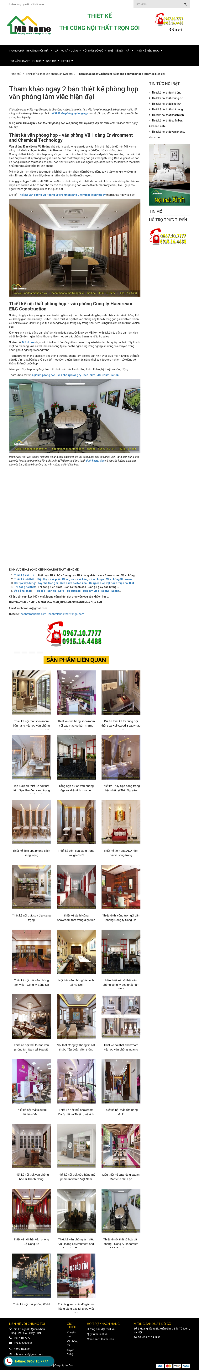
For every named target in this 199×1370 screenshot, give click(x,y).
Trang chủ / (17, 73)
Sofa (61, 590)
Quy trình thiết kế (97, 1334)
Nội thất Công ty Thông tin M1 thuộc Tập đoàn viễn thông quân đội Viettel (76, 1049)
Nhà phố (55, 579)
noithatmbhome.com (33, 613)
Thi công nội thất (37, 50)
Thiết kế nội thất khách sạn (168, 114)
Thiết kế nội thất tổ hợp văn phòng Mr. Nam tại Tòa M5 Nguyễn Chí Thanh (31, 1049)
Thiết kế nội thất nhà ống (166, 92)
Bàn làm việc (91, 590)
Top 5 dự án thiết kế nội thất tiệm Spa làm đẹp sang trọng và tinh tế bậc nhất (31, 790)
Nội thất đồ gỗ (93, 50)
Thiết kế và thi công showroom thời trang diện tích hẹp (76, 920)
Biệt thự (42, 579)
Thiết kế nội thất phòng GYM (31, 1304)
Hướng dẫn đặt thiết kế (101, 1329)
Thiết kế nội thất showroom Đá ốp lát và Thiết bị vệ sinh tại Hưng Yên (76, 1114)
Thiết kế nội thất (119, 50)
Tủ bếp (40, 590)
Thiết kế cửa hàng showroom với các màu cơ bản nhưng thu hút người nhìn (76, 725)
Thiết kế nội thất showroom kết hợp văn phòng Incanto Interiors (121, 1049)
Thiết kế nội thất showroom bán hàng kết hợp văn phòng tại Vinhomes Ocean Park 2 (31, 725)
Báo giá (51, 61)
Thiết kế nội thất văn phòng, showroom (49, 73)
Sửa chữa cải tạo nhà (73, 583)
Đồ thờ (115, 590)
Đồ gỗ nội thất (22, 590)
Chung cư (68, 579)
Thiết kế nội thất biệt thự (166, 103)
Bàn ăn (51, 590)
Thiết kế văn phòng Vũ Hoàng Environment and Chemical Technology (62, 194)
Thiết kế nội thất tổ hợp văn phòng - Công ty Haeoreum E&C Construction (121, 1244)
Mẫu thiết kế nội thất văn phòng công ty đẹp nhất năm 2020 (121, 985)
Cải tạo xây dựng (66, 50)
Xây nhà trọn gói (48, 583)
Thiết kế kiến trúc (147, 50)
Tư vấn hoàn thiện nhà (26, 61)
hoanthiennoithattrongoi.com (66, 613)
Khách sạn (97, 579)
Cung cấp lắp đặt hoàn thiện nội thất (111, 583)
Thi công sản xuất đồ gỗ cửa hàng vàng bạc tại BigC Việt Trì (76, 1309)
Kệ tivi (105, 590)
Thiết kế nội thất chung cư (167, 98)
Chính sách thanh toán (100, 1339)
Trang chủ (16, 50)
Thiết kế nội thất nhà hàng (167, 109)
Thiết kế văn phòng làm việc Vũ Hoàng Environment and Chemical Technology (76, 1244)
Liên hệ (66, 61)
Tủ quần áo (73, 590)
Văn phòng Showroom (120, 579)
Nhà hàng (82, 579)
